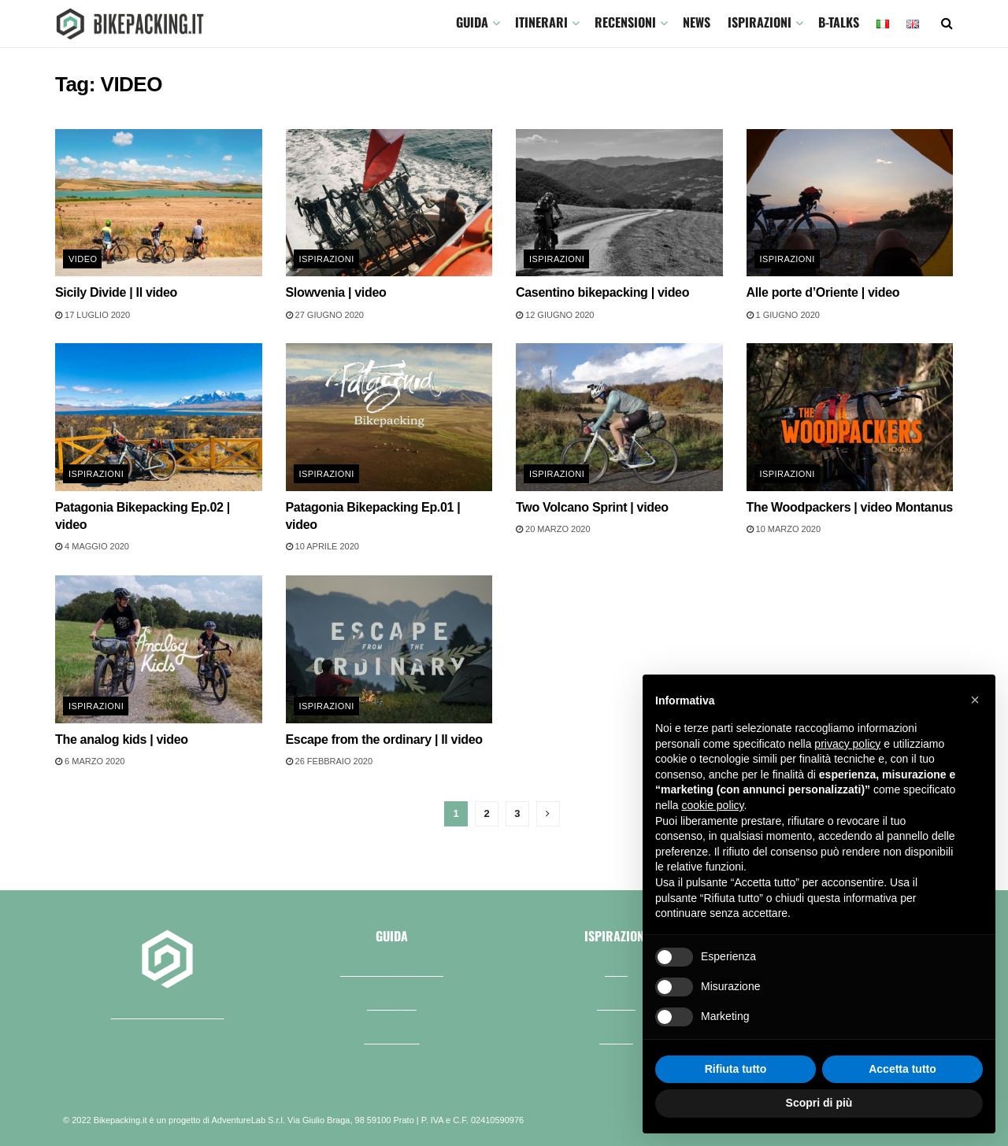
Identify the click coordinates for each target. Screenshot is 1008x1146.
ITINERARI (541, 22)
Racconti (616, 1004)
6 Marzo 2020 (89, 761)
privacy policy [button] (847, 744)
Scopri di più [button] (819, 1102)
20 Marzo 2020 (553, 529)
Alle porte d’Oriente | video (823, 292)
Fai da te (616, 1038)
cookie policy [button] (712, 805)
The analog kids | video (121, 739)
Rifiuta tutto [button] (736, 1069)
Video (83, 259)
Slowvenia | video (336, 292)
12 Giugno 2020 (555, 315)
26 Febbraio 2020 (329, 761)
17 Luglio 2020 (92, 315)
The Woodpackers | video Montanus (850, 507)
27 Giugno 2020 (325, 315)
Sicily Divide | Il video (116, 292)
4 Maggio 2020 (92, 546)
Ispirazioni (759, 22)
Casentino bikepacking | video (602, 292)
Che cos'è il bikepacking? (391, 970)
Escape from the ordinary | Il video (384, 739)
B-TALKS (838, 22)
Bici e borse (392, 1004)
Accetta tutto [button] (902, 1069)
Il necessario (392, 1038)
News (696, 22)
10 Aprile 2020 (322, 546)
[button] (975, 699)
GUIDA (472, 22)
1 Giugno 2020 (783, 315)
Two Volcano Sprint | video (592, 507)
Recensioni (625, 22)
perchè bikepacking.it (167, 1012)
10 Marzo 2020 (784, 529)
